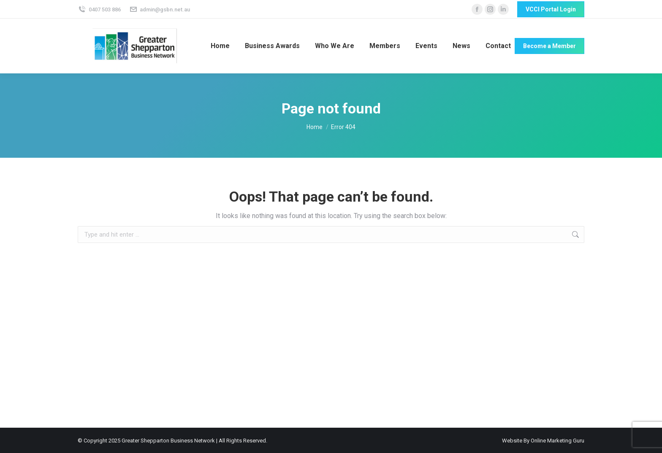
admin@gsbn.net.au (159, 9)
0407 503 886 (99, 9)
